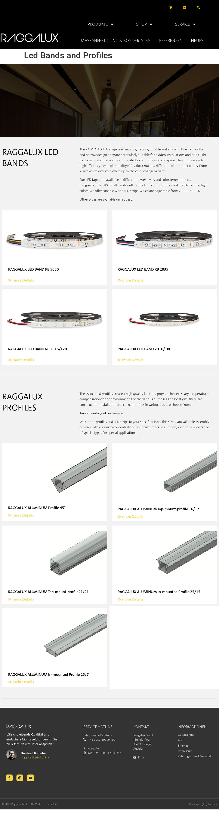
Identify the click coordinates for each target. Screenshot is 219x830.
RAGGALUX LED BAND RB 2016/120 (37, 349)
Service (185, 24)
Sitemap (183, 746)
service (118, 413)
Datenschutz (186, 735)
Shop (144, 24)
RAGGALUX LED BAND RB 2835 (143, 269)
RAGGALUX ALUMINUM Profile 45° (37, 507)
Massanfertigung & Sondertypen (116, 40)
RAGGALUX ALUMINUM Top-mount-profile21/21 (48, 591)
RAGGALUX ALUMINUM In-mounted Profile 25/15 (159, 591)
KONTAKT (141, 726)
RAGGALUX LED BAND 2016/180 (144, 349)
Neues (197, 40)
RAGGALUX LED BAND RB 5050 (33, 269)
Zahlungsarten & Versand (194, 756)
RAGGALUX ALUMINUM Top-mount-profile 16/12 (158, 509)
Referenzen (171, 40)
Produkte (100, 24)
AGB (180, 740)
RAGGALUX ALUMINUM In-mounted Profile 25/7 (48, 674)
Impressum (185, 751)
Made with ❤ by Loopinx (203, 804)
